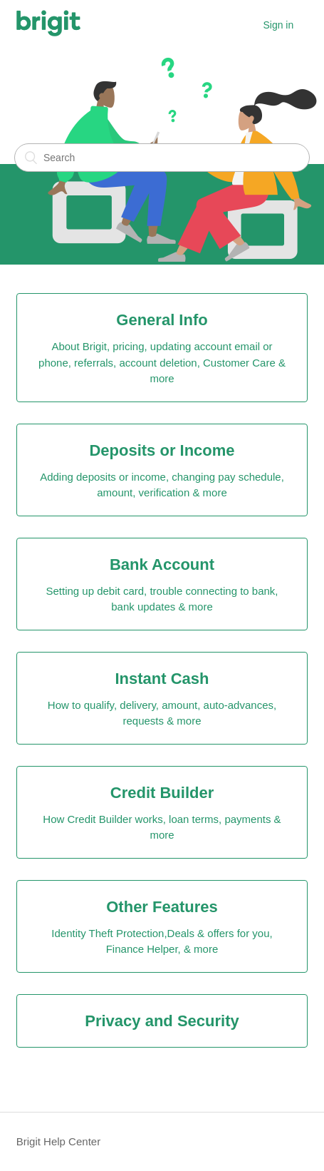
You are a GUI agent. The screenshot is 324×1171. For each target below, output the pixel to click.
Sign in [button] (278, 25)
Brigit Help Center (58, 1141)
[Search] (162, 157)
